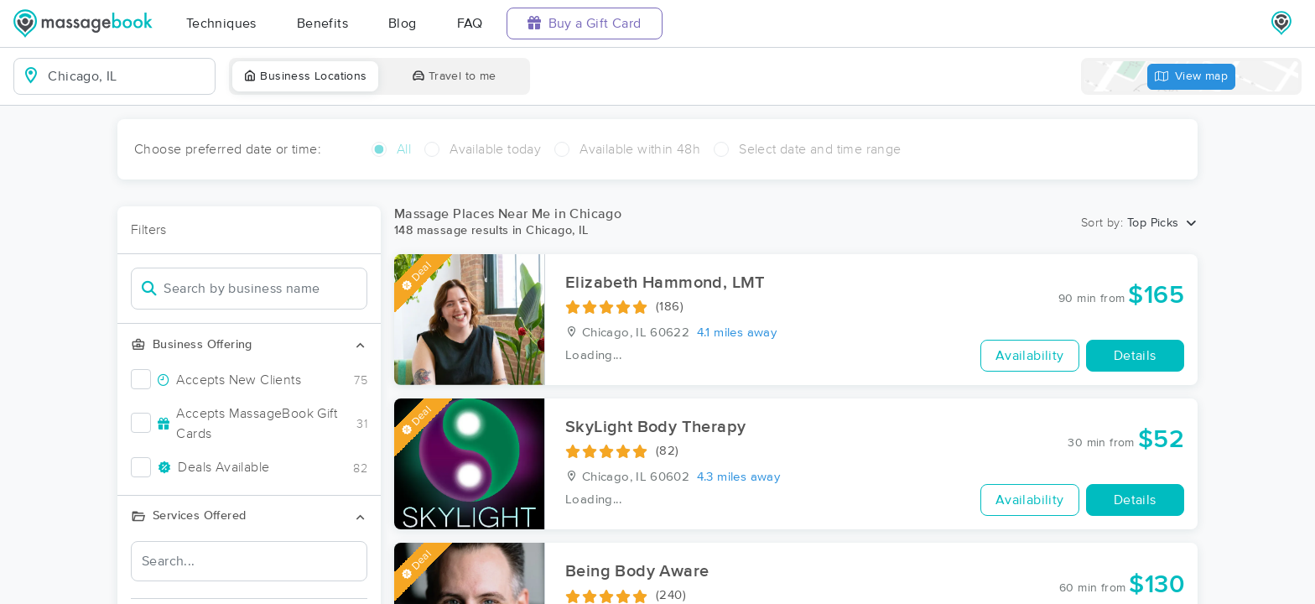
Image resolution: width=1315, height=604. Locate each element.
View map (1192, 76)
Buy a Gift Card (585, 23)
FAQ (470, 23)
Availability (1029, 355)
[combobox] (128, 76)
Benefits (322, 23)
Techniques (221, 23)
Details (1135, 355)
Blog (402, 23)
